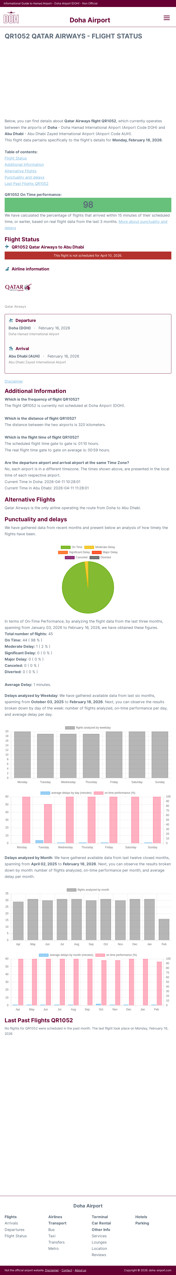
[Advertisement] (88, 80)
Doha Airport (90, 20)
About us (80, 1270)
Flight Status (16, 158)
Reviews (99, 1254)
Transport (57, 1223)
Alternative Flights (20, 171)
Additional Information (24, 164)
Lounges (99, 1242)
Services (99, 1236)
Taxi (51, 1236)
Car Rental (101, 1223)
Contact (67, 1270)
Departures (14, 1229)
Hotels (141, 1216)
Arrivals (11, 1223)
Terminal (100, 1216)
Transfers (56, 1242)
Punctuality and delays (24, 177)
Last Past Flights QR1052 (27, 183)
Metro (53, 1248)
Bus (51, 1229)
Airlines (55, 1216)
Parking (142, 1223)
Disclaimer (52, 1270)
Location (99, 1248)
